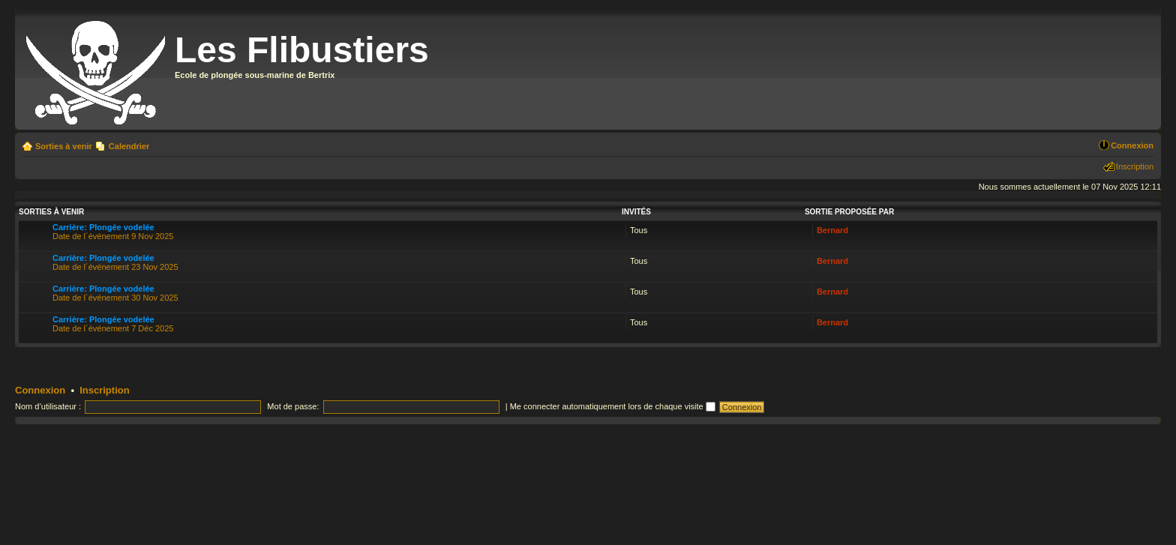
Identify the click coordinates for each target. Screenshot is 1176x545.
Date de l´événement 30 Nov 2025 (115, 293)
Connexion (1132, 145)
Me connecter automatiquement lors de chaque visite (613, 406)
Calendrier (129, 146)
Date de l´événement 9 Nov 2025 (112, 232)
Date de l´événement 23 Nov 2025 (115, 262)
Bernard (832, 230)
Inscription (1135, 166)
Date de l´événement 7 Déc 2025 (112, 324)
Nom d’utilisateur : (48, 406)
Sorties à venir (63, 146)
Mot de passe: (293, 406)
